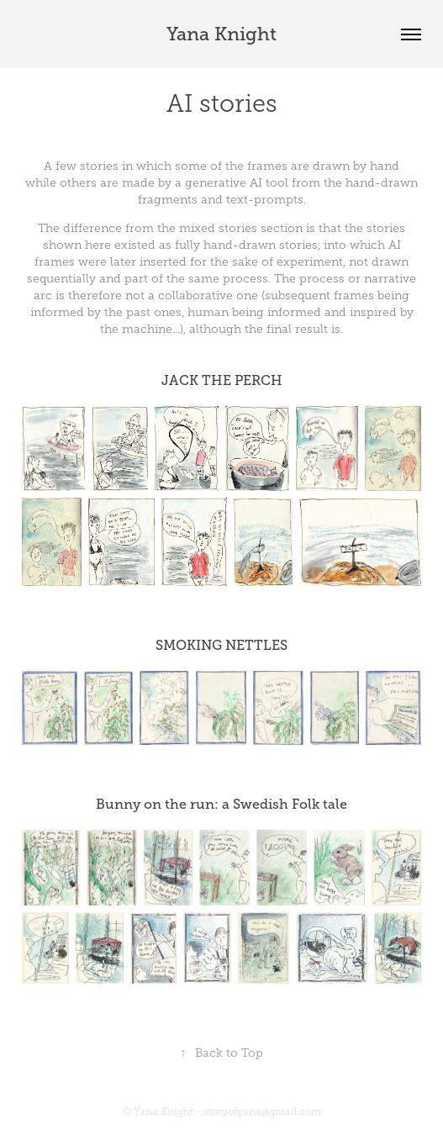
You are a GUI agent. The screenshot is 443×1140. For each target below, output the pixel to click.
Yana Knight (221, 34)
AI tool (269, 183)
